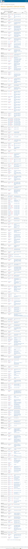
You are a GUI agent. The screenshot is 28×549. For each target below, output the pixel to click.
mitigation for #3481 (16, 127)
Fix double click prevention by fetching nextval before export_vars (17, 231)
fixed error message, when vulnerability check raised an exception (17, 179)
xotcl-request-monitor (10, 19)
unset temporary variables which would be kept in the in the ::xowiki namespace (17, 461)
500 (13, 539)
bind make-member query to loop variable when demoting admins (17, 237)
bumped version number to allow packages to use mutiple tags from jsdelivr (17, 342)
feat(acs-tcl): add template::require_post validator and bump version (17, 47)
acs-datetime (9, 109)
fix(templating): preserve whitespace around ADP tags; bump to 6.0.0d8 (17, 88)
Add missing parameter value (17, 232)
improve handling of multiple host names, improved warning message (17, 173)
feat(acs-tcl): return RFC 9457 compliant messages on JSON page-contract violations (17, 29)
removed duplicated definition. (17, 256)
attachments (9, 207)
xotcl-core (9, 78)
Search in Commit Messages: (8, 11)
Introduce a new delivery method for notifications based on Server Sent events (17, 514)
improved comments (16, 397)
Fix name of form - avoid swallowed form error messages (17, 246)
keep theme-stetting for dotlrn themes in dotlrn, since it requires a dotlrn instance (17, 485)
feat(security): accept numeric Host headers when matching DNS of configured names (17, 69)
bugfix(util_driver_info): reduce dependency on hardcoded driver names (17, 287)
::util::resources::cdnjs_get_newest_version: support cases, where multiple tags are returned (19, 344)
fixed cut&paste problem (17, 480)
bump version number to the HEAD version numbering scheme (17, 92)
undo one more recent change (17, 490)
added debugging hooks (17, 291)
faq (8, 104)
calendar (9, 206)
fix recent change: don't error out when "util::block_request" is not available (17, 140)
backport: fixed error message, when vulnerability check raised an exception (17, 177)
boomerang (9, 186)
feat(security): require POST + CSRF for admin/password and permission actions (17, 39)
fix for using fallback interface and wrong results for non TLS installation (17, 328)
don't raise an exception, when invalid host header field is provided (17, 372)
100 (9, 539)
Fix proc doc (15, 425)
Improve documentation (17, 432)
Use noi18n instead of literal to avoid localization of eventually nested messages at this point (17, 268)
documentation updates (17, 203)
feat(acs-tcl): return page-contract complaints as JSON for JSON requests (17, 36)
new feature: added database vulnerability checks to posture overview (17, 381)
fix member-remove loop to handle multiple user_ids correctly (17, 242)
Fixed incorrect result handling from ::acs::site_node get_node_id (17, 501)
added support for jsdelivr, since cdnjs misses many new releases (17, 353)
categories (9, 205)
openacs (20, 8)
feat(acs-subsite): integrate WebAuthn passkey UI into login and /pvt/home (17, 61)
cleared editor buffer (16, 375)
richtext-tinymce (10, 337)
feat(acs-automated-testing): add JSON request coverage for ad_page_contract (17, 33)
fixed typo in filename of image (17, 507)
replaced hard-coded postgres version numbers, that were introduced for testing (17, 357)
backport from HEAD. (16, 254)
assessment (9, 211)
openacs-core (9, 14)
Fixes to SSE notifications (17, 331)
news (9, 210)
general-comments (10, 96)
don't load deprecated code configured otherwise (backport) (17, 154)
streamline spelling (16, 462)
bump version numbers (16, 387)
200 (11, 539)
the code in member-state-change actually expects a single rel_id (17, 240)
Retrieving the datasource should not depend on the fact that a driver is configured (17, 518)
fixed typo (15, 464)
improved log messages (17, 504)
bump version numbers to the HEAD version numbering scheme (17, 116)
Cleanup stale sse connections (17, 510)
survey (9, 91)
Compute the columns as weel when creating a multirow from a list (17, 535)
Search (25, 11)
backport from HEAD (16, 168)
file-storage (9, 203)
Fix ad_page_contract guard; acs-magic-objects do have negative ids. (17, 23)
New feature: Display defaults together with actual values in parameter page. (17, 415)
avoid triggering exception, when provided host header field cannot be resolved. (17, 526)
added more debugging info (17, 488)
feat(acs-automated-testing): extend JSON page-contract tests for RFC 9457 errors (17, 27)
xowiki (9, 41)
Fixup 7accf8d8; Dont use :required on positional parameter (17, 148)
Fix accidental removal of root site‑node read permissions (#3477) (17, 301)
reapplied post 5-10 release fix (17, 453)
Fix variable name (16, 366)
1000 (15, 539)
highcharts (9, 369)
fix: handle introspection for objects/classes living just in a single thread (17, 79)
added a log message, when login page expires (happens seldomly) (17, 400)
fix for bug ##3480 (16, 136)
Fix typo (15, 150)
